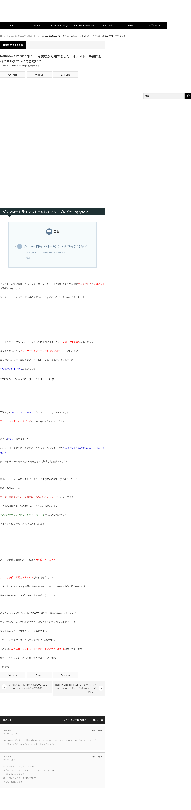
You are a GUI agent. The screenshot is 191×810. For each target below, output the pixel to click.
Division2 (36, 25)
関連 (28, 258)
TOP (12, 25)
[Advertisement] (147, 28)
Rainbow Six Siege (59, 25)
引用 (100, 730)
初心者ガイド (33, 66)
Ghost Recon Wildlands (83, 25)
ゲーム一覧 (107, 25)
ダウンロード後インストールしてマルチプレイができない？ (56, 246)
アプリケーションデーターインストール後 (45, 252)
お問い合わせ (155, 25)
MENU (131, 25)
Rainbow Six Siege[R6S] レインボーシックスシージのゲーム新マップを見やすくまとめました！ (75, 688)
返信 (93, 730)
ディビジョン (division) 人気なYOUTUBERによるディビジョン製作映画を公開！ (28, 687)
